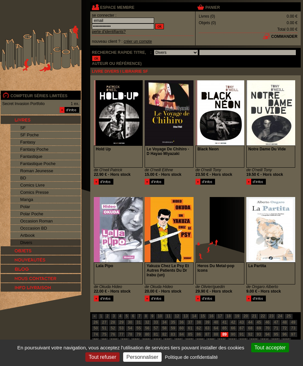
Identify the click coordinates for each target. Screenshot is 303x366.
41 (224, 322)
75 (104, 334)
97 (293, 334)
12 (177, 316)
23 (271, 316)
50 (96, 328)
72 (284, 328)
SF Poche (29, 134)
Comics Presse (34, 192)
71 (276, 328)
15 (203, 316)
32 (147, 322)
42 (233, 322)
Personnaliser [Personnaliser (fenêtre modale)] (142, 357)
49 (293, 322)
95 (276, 334)
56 (147, 328)
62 (198, 328)
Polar (25, 206)
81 (156, 334)
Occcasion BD (33, 228)
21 (254, 316)
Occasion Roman (36, 221)
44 (250, 322)
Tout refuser (102, 357)
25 (288, 316)
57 (156, 328)
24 (280, 316)
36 (182, 322)
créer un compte (137, 41)
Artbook (27, 235)
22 (263, 316)
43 (241, 322)
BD (23, 177)
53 (121, 328)
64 (216, 328)
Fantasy (27, 142)
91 (241, 334)
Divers (26, 242)
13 (185, 316)
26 (96, 322)
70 (267, 328)
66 (233, 328)
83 (173, 334)
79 (139, 334)
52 (113, 328)
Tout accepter (270, 347)
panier (212, 7)
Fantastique (31, 156)
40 (216, 322)
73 (293, 328)
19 (237, 316)
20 (245, 316)
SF (23, 127)
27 (104, 322)
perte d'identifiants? (109, 31)
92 (250, 334)
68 (250, 328)
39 (207, 322)
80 (147, 334)
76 (113, 334)
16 (211, 316)
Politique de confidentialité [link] (191, 357)
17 (220, 316)
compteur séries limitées (38, 96)
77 (121, 334)
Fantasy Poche (34, 149)
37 (190, 322)
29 (121, 322)
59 (173, 328)
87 (207, 334)
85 (190, 334)
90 (233, 334)
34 (164, 322)
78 (130, 334)
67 (241, 328)
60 (182, 328)
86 (198, 334)
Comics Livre (32, 185)
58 (164, 328)
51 (104, 328)
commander (284, 36)
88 (216, 334)
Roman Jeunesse (36, 170)
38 (198, 322)
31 (139, 322)
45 (259, 322)
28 (113, 322)
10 (160, 316)
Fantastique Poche (37, 163)
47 (276, 322)
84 (182, 334)
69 (259, 328)
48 (284, 322)
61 (190, 328)
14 (194, 316)
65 (224, 328)
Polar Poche (31, 213)
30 (130, 322)
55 (139, 328)
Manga (26, 199)
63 (207, 328)
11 (168, 316)
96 (284, 334)
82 (164, 334)
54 (130, 328)
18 (228, 316)
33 (156, 322)
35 (173, 322)
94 (267, 334)
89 (224, 334)
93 (259, 334)
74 (96, 334)
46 (267, 322)
